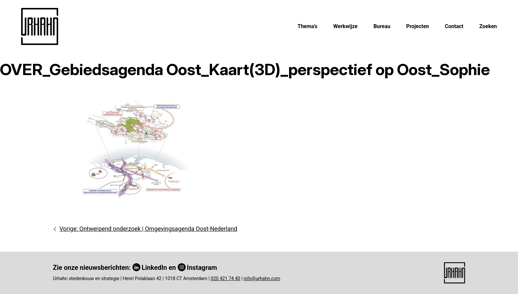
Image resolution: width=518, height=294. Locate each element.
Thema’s (307, 26)
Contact (454, 26)
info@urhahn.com (261, 278)
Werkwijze (345, 26)
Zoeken (488, 26)
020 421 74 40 (225, 278)
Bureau (381, 26)
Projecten (417, 26)
